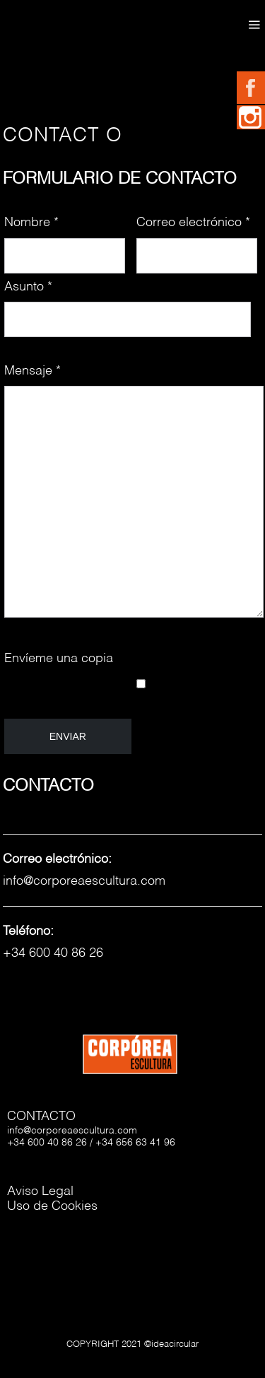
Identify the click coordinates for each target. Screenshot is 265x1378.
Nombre (31, 222)
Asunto (28, 287)
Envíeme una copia (58, 658)
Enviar (67, 736)
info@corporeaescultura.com (84, 881)
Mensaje (32, 371)
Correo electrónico (193, 222)
